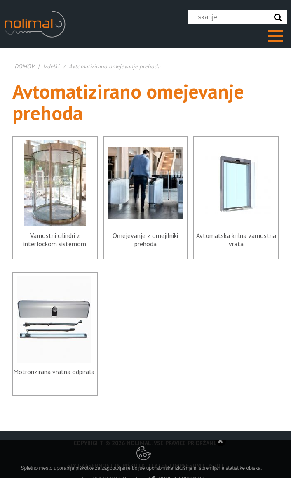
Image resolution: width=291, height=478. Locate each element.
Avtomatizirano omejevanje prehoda (114, 66)
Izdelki (51, 66)
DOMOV (24, 66)
